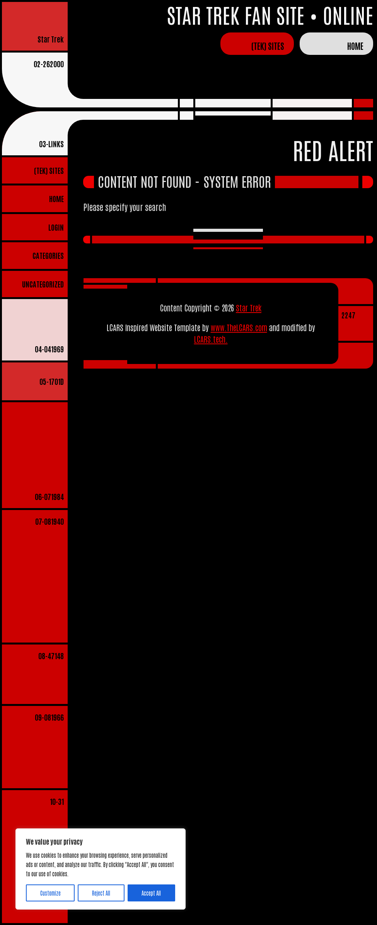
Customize (50, 892)
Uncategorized (43, 284)
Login (56, 227)
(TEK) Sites (267, 45)
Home (355, 45)
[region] (100, 869)
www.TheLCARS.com (239, 327)
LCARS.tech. (211, 339)
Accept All (151, 892)
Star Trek (51, 39)
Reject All (101, 892)
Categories (48, 255)
